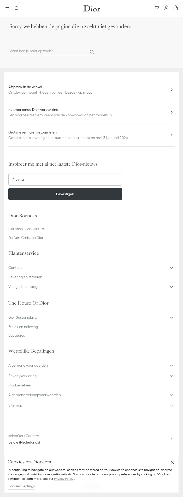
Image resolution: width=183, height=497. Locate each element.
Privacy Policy (63, 478)
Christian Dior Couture (26, 229)
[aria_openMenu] (9, 8)
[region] (91, 474)
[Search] (92, 52)
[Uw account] (166, 8)
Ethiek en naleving (23, 327)
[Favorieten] (157, 8)
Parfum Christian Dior (25, 237)
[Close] (172, 462)
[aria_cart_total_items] (176, 8)
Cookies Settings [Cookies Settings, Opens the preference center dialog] (21, 486)
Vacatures (16, 335)
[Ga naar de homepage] (91, 8)
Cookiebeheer (20, 385)
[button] (91, 267)
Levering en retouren (25, 277)
